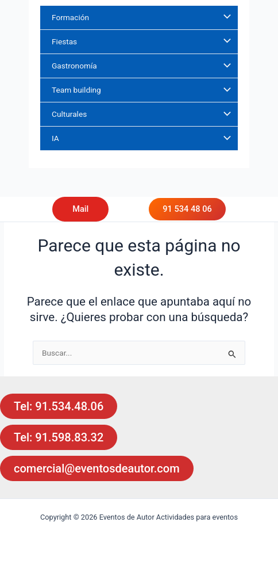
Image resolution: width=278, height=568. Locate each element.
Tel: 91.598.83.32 (58, 437)
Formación (70, 17)
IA (55, 138)
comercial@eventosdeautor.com (97, 468)
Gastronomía (74, 65)
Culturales (69, 114)
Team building (76, 89)
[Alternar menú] (224, 17)
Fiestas (64, 41)
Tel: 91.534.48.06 (58, 406)
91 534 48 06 (187, 209)
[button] (92, 209)
